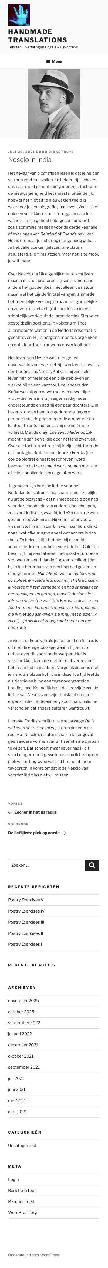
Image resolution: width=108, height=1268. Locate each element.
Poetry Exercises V (26, 900)
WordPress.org (22, 1212)
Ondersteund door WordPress (34, 1255)
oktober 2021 (20, 1056)
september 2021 (24, 1067)
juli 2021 (16, 1078)
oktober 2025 (21, 1011)
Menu (54, 61)
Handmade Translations (38, 36)
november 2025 (23, 1000)
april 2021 (17, 1111)
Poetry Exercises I (25, 944)
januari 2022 (20, 1033)
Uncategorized (22, 1145)
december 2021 (23, 1045)
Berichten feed (22, 1190)
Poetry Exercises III (26, 922)
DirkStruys (61, 152)
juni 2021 (16, 1089)
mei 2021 (17, 1100)
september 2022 (24, 1022)
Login (13, 1179)
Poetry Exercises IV (26, 911)
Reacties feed (21, 1201)
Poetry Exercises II (25, 933)
